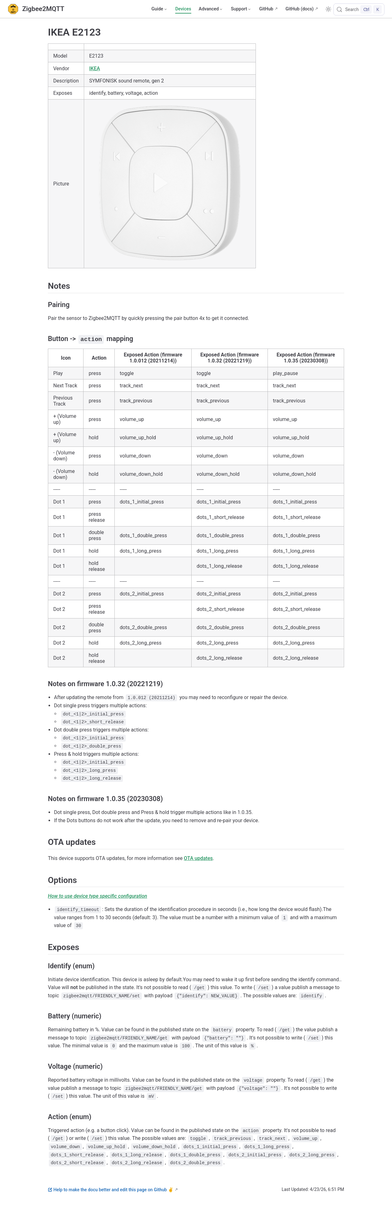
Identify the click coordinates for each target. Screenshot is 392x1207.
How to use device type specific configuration (97, 896)
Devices (183, 9)
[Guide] (159, 9)
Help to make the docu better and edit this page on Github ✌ (110, 1189)
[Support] (241, 9)
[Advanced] (211, 9)
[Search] (358, 9)
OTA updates (198, 858)
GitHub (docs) (299, 9)
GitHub (266, 9)
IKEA (94, 68)
